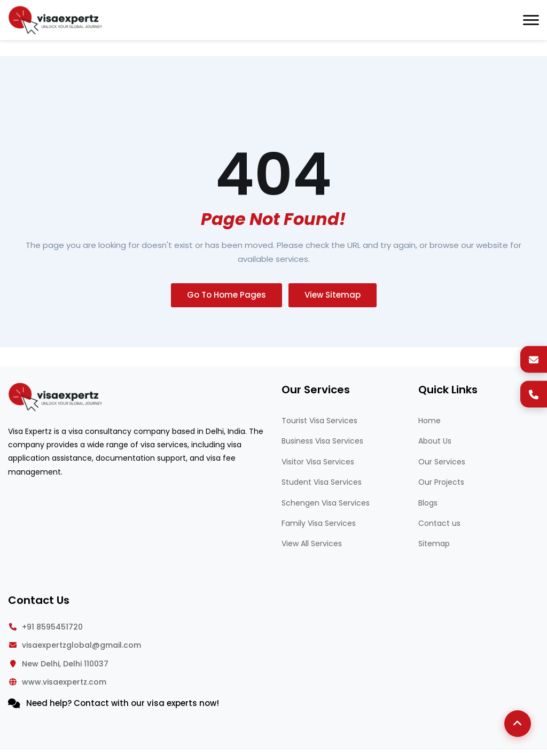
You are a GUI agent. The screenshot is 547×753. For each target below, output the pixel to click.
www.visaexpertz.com (64, 682)
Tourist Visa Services (319, 420)
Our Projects (441, 482)
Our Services (441, 461)
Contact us (439, 523)
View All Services (312, 543)
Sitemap (434, 543)
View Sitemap (332, 294)
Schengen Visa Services (326, 503)
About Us (434, 441)
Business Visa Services (322, 441)
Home (429, 420)
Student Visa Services (322, 482)
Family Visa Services (319, 523)
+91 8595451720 (52, 627)
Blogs (427, 503)
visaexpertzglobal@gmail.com (81, 645)
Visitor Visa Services (318, 461)
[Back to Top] (517, 723)
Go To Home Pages (226, 294)
